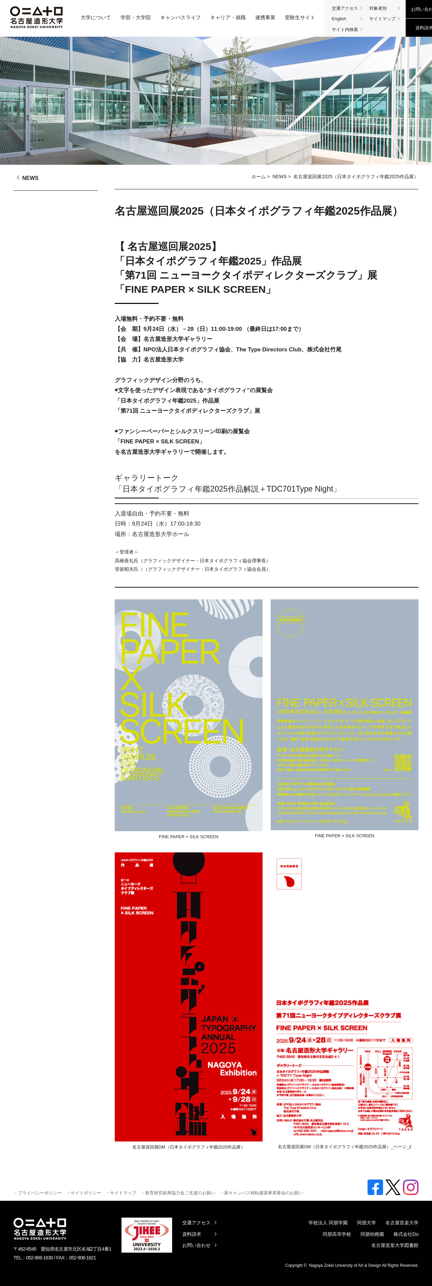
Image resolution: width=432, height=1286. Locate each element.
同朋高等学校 (337, 1234)
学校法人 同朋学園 (328, 1222)
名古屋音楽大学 (401, 1222)
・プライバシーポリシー (38, 1192)
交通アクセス (345, 8)
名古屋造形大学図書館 (394, 1245)
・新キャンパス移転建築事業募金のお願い (261, 1192)
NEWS (279, 176)
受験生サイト (300, 17)
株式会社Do (406, 1234)
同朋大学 (366, 1222)
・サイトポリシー (83, 1192)
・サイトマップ (121, 1192)
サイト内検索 (345, 29)
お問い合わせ (196, 1245)
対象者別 (378, 8)
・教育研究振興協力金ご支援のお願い (178, 1192)
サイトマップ (382, 18)
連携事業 (265, 17)
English (339, 18)
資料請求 (191, 1234)
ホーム (258, 176)
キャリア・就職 (228, 17)
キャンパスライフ (180, 17)
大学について (96, 17)
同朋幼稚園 (372, 1234)
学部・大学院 (135, 17)
